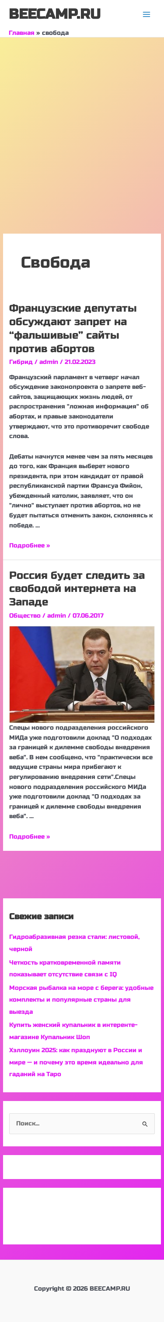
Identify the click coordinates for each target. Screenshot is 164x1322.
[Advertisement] (82, 123)
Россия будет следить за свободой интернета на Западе (77, 589)
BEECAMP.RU (55, 14)
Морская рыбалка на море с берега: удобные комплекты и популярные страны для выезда (81, 1000)
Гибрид (21, 362)
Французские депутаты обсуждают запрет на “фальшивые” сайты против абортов (73, 328)
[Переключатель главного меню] (147, 15)
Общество (25, 615)
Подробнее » (29, 545)
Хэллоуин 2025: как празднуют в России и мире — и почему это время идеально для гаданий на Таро (76, 1062)
